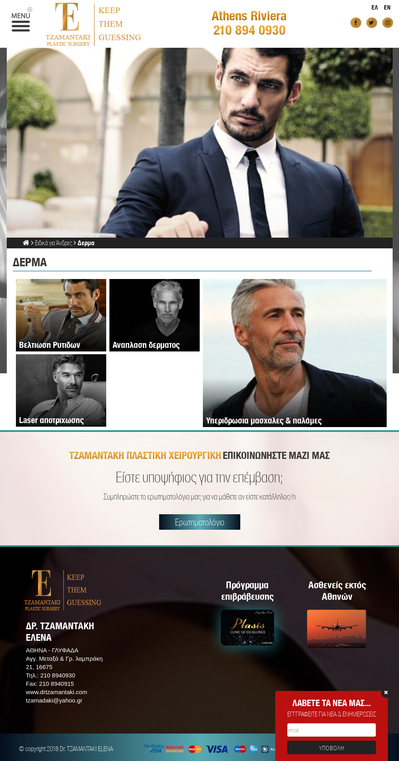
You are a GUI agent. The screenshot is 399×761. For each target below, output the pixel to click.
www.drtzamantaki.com (56, 692)
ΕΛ (375, 7)
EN (387, 7)
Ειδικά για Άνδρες (53, 242)
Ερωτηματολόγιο (199, 522)
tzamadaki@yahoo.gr (54, 700)
